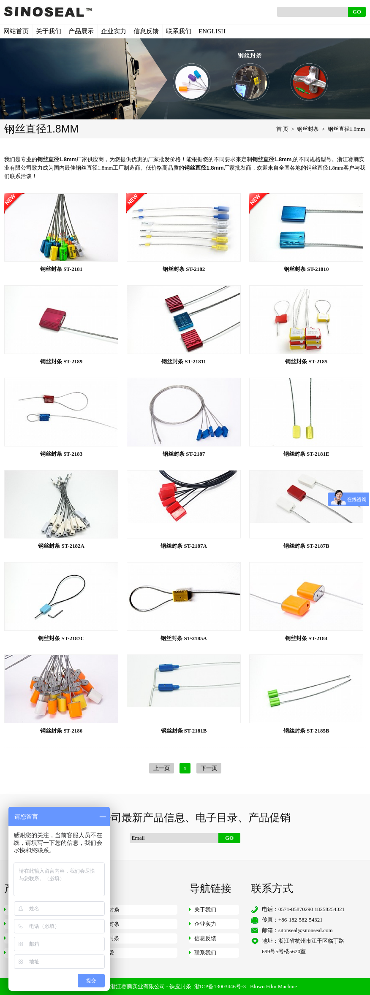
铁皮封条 (180, 986)
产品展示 (81, 31)
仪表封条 (109, 924)
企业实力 (113, 31)
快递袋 (106, 952)
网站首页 (16, 31)
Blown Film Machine (273, 986)
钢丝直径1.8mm (346, 129)
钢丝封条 (308, 129)
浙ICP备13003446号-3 (220, 986)
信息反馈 (146, 31)
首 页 (282, 129)
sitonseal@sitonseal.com (305, 930)
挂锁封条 (109, 938)
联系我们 (178, 31)
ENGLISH (212, 31)
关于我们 (48, 31)
